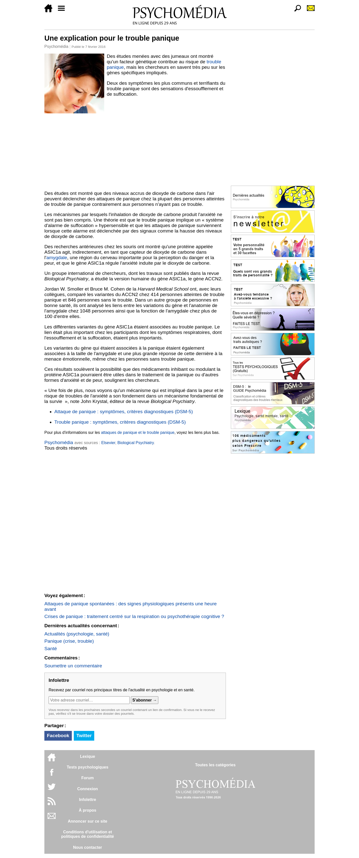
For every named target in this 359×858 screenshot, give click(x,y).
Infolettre (87, 799)
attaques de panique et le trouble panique (137, 432)
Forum (87, 778)
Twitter (83, 735)
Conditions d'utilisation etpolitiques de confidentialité (87, 834)
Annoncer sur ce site (87, 821)
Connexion (87, 789)
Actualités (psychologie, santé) (76, 633)
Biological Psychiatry (135, 443)
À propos (87, 810)
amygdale (56, 257)
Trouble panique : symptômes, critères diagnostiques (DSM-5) (120, 422)
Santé (50, 648)
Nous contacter (87, 847)
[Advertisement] (135, 151)
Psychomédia (56, 46)
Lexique (87, 756)
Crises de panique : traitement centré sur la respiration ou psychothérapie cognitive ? (134, 616)
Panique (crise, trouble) (69, 641)
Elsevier (108, 443)
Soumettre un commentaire (73, 665)
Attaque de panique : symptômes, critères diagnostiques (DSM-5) (123, 411)
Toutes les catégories (215, 765)
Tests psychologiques (87, 767)
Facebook (58, 735)
